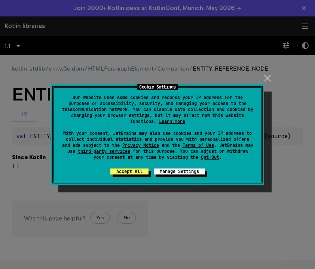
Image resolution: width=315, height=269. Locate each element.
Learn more (172, 121)
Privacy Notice (140, 145)
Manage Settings (179, 171)
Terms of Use (198, 145)
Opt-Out (210, 157)
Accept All (129, 171)
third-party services (104, 151)
